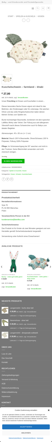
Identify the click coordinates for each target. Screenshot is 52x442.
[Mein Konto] (43, 8)
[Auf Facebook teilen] (4, 179)
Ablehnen (26, 433)
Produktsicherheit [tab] (10, 192)
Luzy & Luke (6, 354)
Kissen (41, 16)
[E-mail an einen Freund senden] (11, 179)
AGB (3, 384)
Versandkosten (23, 97)
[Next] (50, 271)
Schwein (18, 174)
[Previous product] (28, 20)
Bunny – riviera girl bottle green (12, 277)
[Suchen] (37, 8)
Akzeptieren (26, 427)
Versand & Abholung (10, 379)
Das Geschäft (7, 358)
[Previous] (1, 271)
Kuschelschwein (27, 174)
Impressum (40, 438)
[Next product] (24, 20)
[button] (49, 410)
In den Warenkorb (13, 161)
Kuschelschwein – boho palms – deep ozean (37, 277)
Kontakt (5, 362)
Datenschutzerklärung (15, 438)
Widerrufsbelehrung (9, 392)
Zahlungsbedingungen (10, 375)
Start (10, 16)
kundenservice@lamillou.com (13, 220)
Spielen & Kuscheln (25, 16)
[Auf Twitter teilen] (7, 179)
